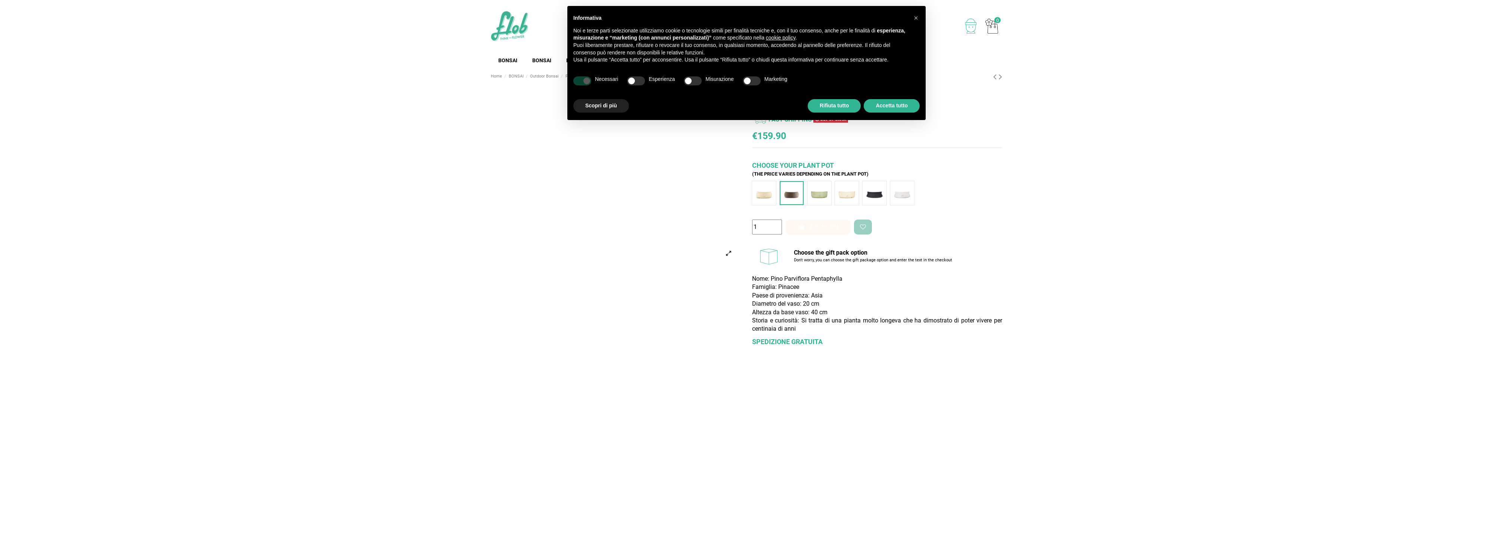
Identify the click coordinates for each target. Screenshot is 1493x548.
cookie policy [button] (780, 38)
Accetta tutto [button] (892, 105)
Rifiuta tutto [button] (834, 105)
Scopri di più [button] (601, 105)
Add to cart (818, 226)
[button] (916, 18)
